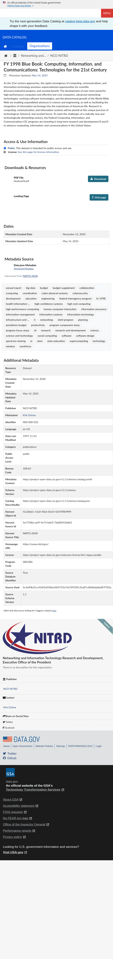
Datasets (18, 46)
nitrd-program (65, 319)
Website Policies (44, 746)
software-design (85, 335)
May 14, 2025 (40, 75)
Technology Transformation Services (33, 789)
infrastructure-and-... (17, 319)
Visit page (99, 197)
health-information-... (18, 303)
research (46, 330)
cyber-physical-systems (55, 293)
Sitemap (60, 746)
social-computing (47, 335)
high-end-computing (78, 303)
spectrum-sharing (16, 340)
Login (99, 746)
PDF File (19, 177)
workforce (25, 346)
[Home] (21, 13)
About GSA (11, 799)
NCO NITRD (59, 56)
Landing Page (21, 196)
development (13, 298)
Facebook (9, 727)
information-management (20, 314)
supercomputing (79, 340)
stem (40, 340)
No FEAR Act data (15, 818)
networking (46, 319)
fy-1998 (101, 298)
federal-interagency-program (75, 298)
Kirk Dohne (9, 707)
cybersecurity (80, 293)
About (6, 746)
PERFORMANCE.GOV (80, 746)
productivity (38, 325)
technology (99, 340)
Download (98, 178)
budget (44, 287)
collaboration (87, 287)
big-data (30, 287)
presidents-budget (16, 325)
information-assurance (93, 309)
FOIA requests (13, 812)
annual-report (13, 287)
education (31, 298)
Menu (107, 13)
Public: (11, 148)
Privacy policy (12, 837)
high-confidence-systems (49, 303)
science (94, 330)
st (31, 340)
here (54, 610)
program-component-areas (65, 325)
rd (35, 330)
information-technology (80, 314)
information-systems (51, 314)
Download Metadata (24, 268)
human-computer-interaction (60, 309)
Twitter (8, 722)
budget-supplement (64, 287)
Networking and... (33, 56)
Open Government (22, 746)
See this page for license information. (38, 151)
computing (12, 293)
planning (83, 319)
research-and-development (70, 330)
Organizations (40, 46)
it (34, 319)
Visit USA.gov (13, 852)
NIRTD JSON (30, 275)
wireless (10, 346)
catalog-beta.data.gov (80, 21)
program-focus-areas (17, 330)
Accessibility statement (18, 806)
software (67, 335)
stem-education (56, 340)
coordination (30, 293)
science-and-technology (19, 335)
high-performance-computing (22, 309)
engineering (47, 298)
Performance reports (17, 830)
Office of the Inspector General (24, 824)
